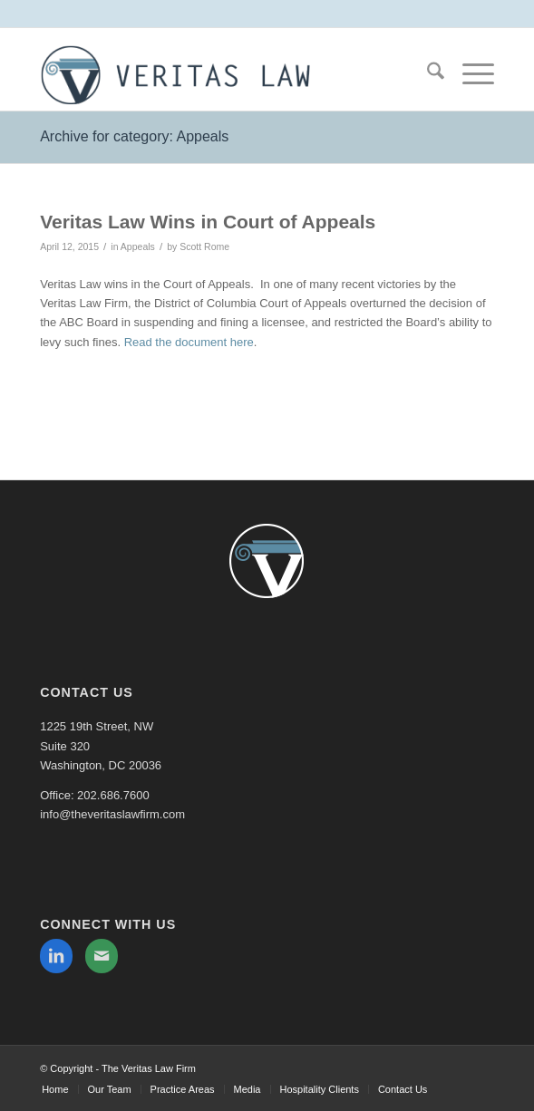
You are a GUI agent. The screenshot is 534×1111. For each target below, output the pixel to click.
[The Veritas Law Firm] (221, 74)
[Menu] (469, 74)
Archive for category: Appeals (134, 136)
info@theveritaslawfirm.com (112, 814)
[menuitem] (426, 74)
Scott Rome (204, 246)
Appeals (138, 246)
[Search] (426, 74)
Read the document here (189, 342)
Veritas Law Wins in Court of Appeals (207, 221)
